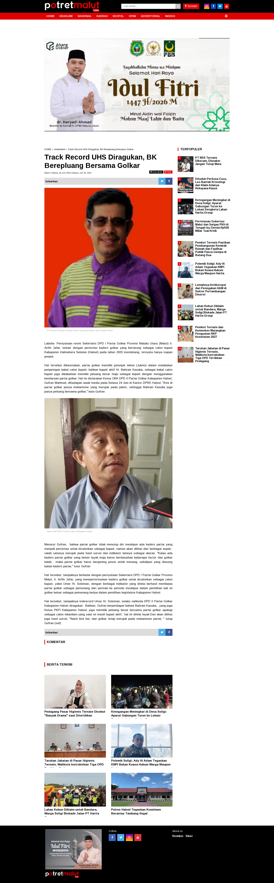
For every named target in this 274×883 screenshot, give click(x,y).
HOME (50, 16)
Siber (189, 836)
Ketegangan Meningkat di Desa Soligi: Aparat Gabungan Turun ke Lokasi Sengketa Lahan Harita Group (139, 715)
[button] (226, 14)
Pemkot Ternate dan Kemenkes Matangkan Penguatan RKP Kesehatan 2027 (210, 332)
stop (168, 172)
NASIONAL (85, 16)
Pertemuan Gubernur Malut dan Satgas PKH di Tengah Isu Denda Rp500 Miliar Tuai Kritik (212, 226)
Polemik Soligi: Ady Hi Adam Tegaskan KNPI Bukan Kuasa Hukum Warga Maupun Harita (141, 764)
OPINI (132, 16)
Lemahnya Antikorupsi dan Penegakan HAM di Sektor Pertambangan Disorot (210, 289)
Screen (191, 6)
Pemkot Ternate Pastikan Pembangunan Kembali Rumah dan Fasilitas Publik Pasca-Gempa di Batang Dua (212, 249)
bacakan (156, 172)
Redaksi (177, 836)
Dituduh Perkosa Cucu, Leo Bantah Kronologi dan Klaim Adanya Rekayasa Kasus (211, 183)
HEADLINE (66, 16)
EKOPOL (118, 16)
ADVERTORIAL (150, 16)
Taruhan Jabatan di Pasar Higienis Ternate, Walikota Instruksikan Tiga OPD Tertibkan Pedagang (74, 764)
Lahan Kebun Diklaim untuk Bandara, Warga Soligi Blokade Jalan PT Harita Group (71, 813)
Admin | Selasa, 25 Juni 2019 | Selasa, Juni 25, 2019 (67, 173)
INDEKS (170, 16)
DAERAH (102, 16)
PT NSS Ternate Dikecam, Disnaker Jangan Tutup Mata (208, 160)
